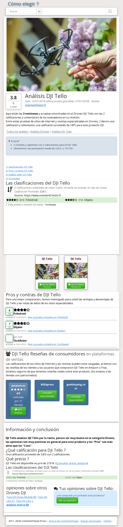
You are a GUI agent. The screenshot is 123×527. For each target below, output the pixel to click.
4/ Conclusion (13, 178)
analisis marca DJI (17, 505)
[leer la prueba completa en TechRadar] (48, 344)
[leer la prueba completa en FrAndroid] (48, 317)
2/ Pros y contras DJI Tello (19, 170)
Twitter (107, 521)
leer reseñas (18, 411)
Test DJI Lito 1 (24, 501)
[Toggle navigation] (110, 11)
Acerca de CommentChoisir (63, 521)
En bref (15, 141)
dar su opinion (67, 500)
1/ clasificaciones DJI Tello (19, 166)
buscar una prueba (91, 521)
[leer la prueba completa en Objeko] (46, 330)
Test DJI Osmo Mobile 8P (21, 497)
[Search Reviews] (22, 11)
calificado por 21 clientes (18, 399)
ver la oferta (47, 285)
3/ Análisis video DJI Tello (19, 174)
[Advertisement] (61, 228)
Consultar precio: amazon (71, 463)
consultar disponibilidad (47, 394)
